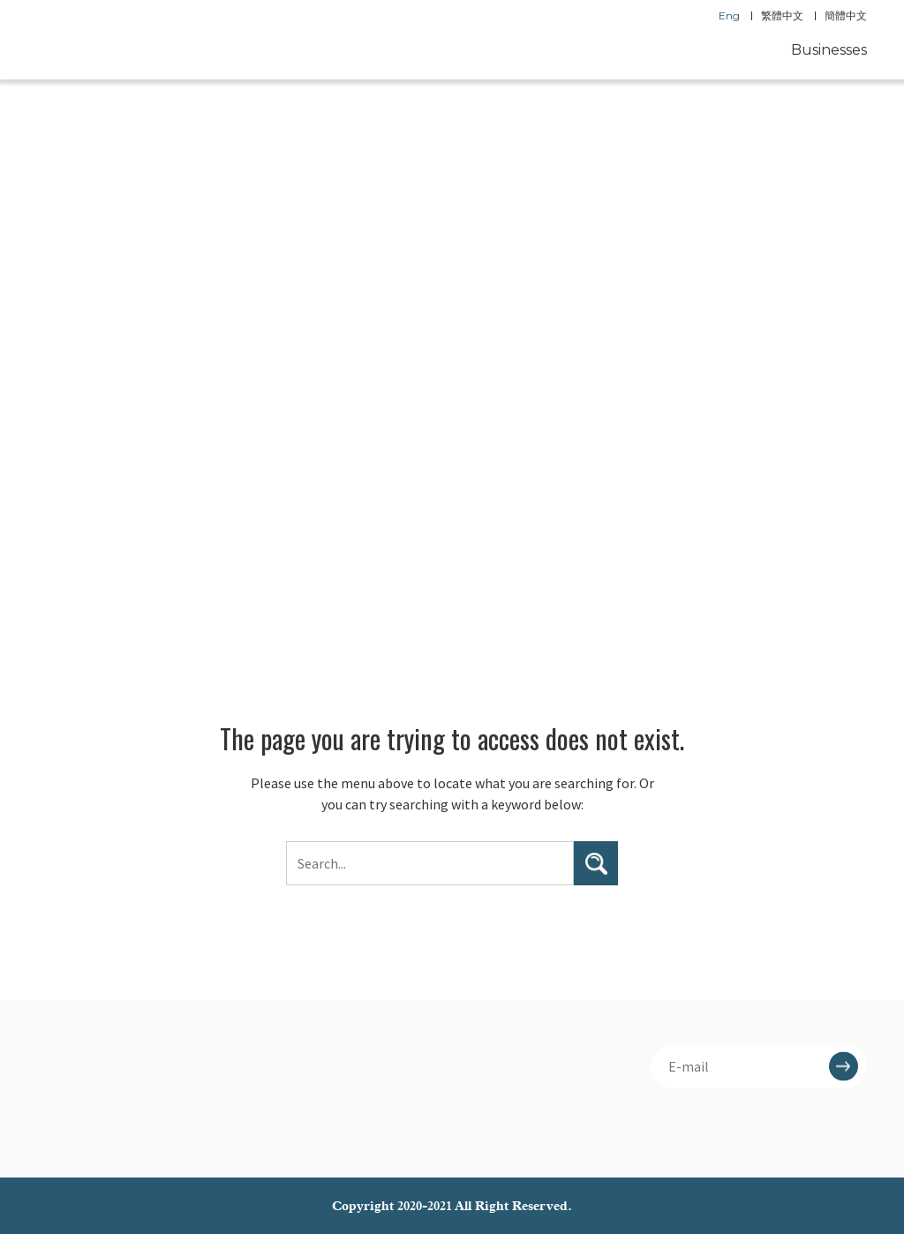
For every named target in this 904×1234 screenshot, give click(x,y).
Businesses (829, 49)
